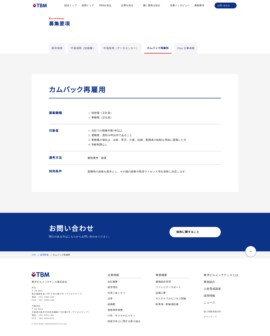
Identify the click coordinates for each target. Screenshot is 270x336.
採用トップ (88, 5)
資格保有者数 (115, 310)
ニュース (209, 303)
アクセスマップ (74, 293)
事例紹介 (209, 282)
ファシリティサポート (168, 287)
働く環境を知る (151, 5)
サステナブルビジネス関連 (171, 299)
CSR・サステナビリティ (121, 315)
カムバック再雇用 (158, 48)
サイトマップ (210, 316)
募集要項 (199, 5)
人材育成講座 (212, 289)
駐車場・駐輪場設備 (167, 304)
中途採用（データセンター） (121, 48)
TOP (34, 254)
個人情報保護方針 (212, 311)
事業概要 (161, 275)
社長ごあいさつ (116, 293)
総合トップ (71, 5)
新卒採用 (57, 48)
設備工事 (161, 293)
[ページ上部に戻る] (250, 247)
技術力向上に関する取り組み (124, 321)
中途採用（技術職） (83, 48)
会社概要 (113, 282)
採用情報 (45, 254)
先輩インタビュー (180, 5)
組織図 (111, 304)
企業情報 (113, 275)
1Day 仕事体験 (186, 48)
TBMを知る (105, 5)
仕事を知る (127, 5)
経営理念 (113, 287)
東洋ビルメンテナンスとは (221, 275)
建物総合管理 (163, 282)
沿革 (110, 299)
